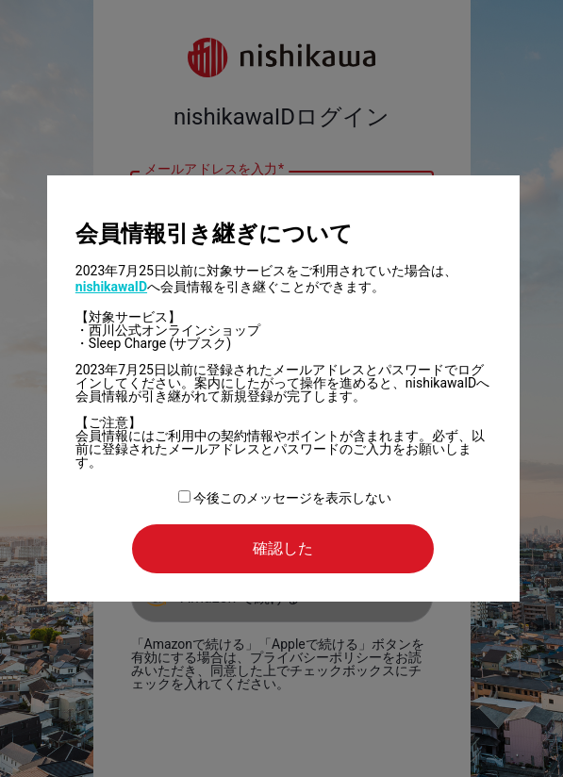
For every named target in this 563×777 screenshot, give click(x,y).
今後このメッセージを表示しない (284, 497)
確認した (283, 548)
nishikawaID (111, 286)
